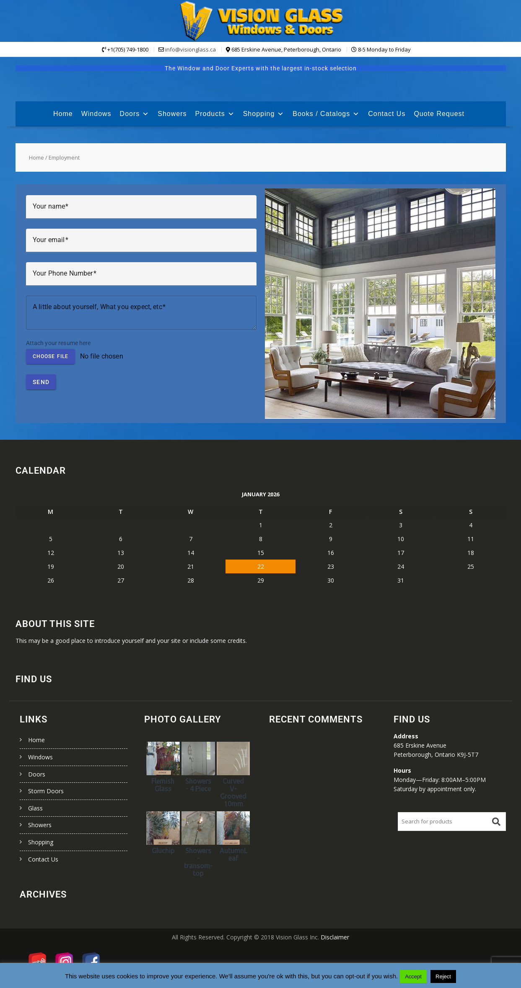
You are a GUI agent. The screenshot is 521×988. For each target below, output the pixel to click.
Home (63, 113)
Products (215, 113)
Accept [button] (413, 976)
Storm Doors (46, 791)
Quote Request (439, 113)
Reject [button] (443, 976)
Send (41, 382)
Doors (135, 113)
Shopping (264, 113)
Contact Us (386, 113)
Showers (172, 113)
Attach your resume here (58, 343)
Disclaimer (335, 937)
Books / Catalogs (326, 113)
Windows (96, 113)
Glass (35, 808)
